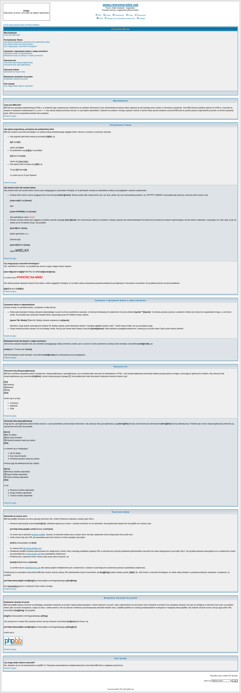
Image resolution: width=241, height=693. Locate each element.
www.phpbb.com (34, 554)
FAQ (98, 15)
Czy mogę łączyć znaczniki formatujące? (20, 46)
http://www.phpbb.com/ (32, 548)
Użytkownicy (118, 15)
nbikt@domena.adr (32, 568)
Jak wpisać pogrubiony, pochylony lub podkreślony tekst (26, 42)
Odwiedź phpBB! (38, 535)
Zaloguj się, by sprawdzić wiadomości (120, 18)
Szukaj (107, 15)
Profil (100, 18)
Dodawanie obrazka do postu (16, 79)
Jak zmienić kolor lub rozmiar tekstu (18, 44)
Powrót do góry (10, 116)
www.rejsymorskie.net (120, 5)
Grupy (129, 15)
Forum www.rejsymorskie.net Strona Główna (22, 25)
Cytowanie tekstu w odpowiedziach (18, 53)
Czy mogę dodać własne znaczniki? (18, 86)
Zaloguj (141, 18)
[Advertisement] (209, 11)
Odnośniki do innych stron (14, 72)
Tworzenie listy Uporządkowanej (17, 65)
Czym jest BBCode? (12, 35)
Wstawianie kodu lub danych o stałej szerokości (23, 55)
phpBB (116, 689)
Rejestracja (140, 15)
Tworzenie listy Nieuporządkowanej (18, 63)
